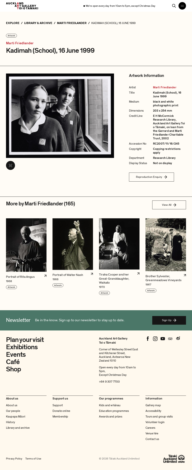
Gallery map (153, 405)
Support (57, 405)
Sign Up (169, 320)
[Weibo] (178, 338)
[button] (26, 256)
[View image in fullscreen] (10, 165)
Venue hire (152, 433)
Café (13, 361)
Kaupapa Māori (15, 416)
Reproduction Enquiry (151, 177)
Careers (150, 428)
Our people (13, 411)
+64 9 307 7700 (109, 382)
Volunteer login (155, 422)
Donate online (61, 411)
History (10, 422)
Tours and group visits (159, 416)
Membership (60, 416)
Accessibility (153, 411)
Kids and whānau (109, 405)
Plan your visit (25, 339)
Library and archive (18, 428)
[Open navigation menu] (182, 6)
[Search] (174, 6)
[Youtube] (162, 338)
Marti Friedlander (20, 43)
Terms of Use (33, 458)
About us (11, 405)
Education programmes (114, 411)
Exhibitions (22, 347)
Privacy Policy (14, 458)
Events (16, 354)
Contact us (152, 439)
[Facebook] (148, 338)
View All (169, 205)
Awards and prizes (110, 416)
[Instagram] (155, 338)
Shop (13, 369)
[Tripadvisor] (170, 338)
